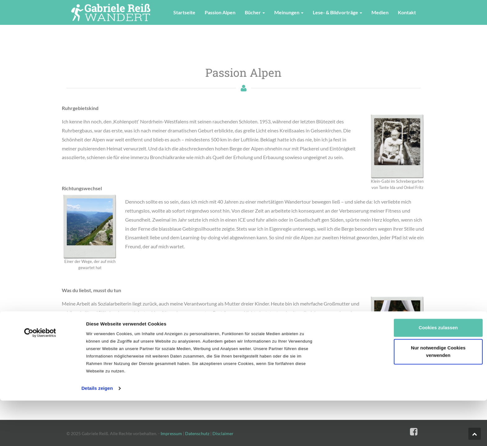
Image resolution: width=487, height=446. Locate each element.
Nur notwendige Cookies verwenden (438, 307)
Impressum (171, 433)
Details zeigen (97, 344)
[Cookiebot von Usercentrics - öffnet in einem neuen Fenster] (40, 289)
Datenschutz (197, 433)
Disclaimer (223, 433)
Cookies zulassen (438, 284)
